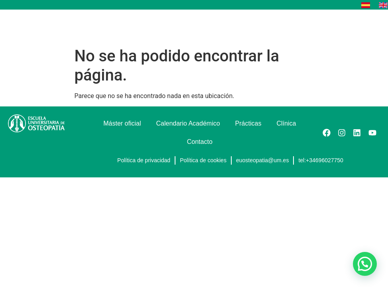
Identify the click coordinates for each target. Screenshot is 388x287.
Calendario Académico (188, 123)
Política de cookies (203, 160)
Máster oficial (122, 123)
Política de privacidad (143, 160)
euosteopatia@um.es (262, 160)
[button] (373, 26)
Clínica (286, 123)
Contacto (200, 141)
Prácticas (248, 123)
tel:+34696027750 (320, 160)
